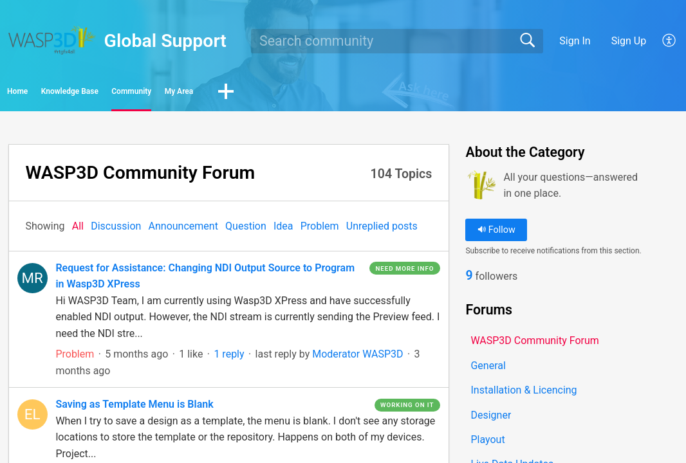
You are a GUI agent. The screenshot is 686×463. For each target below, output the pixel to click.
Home (45, 93)
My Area (342, 93)
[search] (396, 41)
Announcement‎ (183, 230)
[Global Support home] (52, 40)
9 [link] (468, 280)
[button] (670, 41)
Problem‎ (320, 230)
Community (252, 93)
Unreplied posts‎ (382, 230)
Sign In (574, 41)
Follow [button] (496, 233)
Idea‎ (283, 230)
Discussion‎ (116, 230)
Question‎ (245, 230)
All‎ (78, 230)
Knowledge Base (142, 93)
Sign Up (629, 41)
